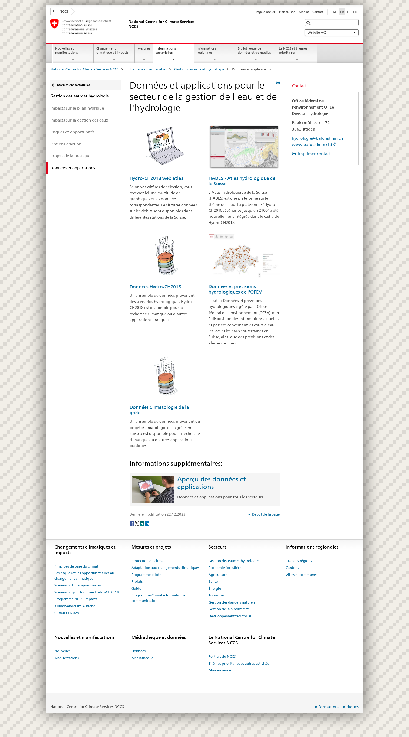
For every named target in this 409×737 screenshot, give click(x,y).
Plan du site (287, 12)
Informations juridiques (337, 706)
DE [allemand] (335, 11)
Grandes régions (299, 561)
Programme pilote (146, 574)
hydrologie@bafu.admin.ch (317, 138)
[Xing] (142, 523)
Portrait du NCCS (222, 656)
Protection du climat (148, 561)
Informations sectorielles (170, 52)
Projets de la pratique (70, 155)
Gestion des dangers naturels (232, 602)
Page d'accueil (266, 12)
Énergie (215, 588)
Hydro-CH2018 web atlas (156, 178)
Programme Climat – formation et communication (159, 598)
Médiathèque (142, 658)
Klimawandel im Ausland (74, 606)
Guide (136, 588)
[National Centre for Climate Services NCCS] (127, 26)
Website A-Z (332, 32)
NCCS (60, 11)
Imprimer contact (314, 153)
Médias (304, 12)
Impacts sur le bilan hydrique (77, 108)
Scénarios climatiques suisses (77, 585)
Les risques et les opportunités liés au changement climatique (84, 576)
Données (138, 651)
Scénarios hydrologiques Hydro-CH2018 (86, 592)
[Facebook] (132, 523)
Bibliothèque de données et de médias (254, 50)
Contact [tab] (299, 85)
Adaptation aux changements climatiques (165, 567)
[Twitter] (137, 523)
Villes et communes (301, 574)
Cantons (292, 567)
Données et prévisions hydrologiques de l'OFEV (235, 289)
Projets (137, 581)
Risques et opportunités (72, 132)
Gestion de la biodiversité (229, 609)
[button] (309, 22)
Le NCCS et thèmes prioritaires (293, 50)
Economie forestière (225, 567)
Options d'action (65, 143)
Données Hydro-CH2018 (155, 286)
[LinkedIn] (147, 523)
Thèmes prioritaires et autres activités (239, 663)
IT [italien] (348, 11)
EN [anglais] (355, 11)
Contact (317, 12)
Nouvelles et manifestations (66, 50)
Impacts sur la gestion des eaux (79, 120)
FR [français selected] (342, 11)
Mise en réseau (220, 670)
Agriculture (218, 574)
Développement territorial (230, 616)
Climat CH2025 (66, 613)
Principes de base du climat (76, 566)
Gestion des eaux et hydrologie (199, 69)
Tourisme (216, 595)
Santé (213, 581)
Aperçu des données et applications (211, 483)
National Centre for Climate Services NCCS (84, 69)
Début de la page (265, 514)
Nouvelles (62, 651)
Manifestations (66, 658)
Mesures (143, 48)
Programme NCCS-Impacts (75, 599)
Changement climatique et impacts (112, 50)
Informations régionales (206, 50)
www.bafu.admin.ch (311, 144)
